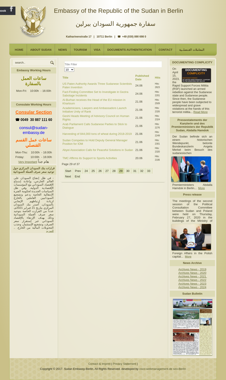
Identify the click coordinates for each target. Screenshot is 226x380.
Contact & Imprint (99, 363)
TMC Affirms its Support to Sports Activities (89, 158)
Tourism (80, 49)
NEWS (62, 49)
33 (148, 171)
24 (86, 171)
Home (19, 49)
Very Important (27, 162)
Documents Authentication (129, 49)
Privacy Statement (124, 363)
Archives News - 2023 (192, 283)
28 (113, 171)
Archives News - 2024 (192, 287)
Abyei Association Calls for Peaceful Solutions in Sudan (97, 150)
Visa (97, 49)
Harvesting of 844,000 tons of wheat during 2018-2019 (97, 133)
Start (68, 171)
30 (127, 171)
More (201, 188)
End (77, 176)
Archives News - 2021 (192, 276)
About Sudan (40, 49)
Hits (157, 77)
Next (68, 176)
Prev (78, 171)
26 (100, 171)
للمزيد (50, 231)
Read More (200, 112)
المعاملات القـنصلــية (191, 49)
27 (107, 171)
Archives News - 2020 (192, 273)
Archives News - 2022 (192, 280)
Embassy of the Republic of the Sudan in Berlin (118, 10)
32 (141, 171)
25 (93, 171)
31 (134, 171)
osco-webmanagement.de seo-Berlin (162, 369)
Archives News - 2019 (192, 269)
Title (65, 77)
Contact (166, 49)
